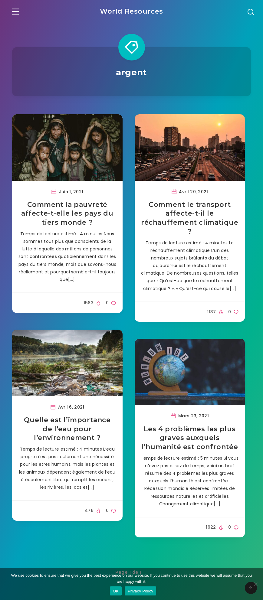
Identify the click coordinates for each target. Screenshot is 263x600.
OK (116, 591)
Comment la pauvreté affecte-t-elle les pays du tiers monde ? (67, 214)
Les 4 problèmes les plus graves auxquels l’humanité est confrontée (189, 439)
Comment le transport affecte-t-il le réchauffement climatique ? (189, 218)
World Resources (131, 11)
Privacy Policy (140, 591)
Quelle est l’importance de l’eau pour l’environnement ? (67, 429)
